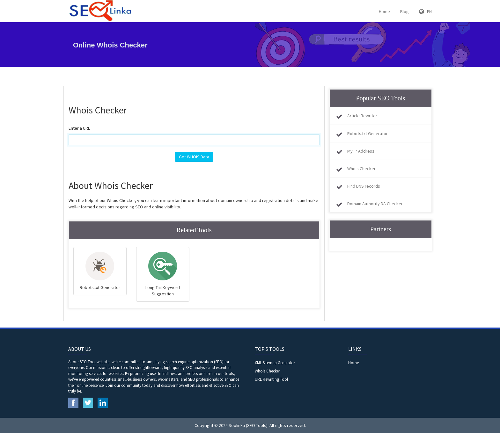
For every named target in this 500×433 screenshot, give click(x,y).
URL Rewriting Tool (271, 379)
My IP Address (360, 151)
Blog (404, 11)
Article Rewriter (362, 116)
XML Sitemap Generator (275, 362)
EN (425, 11)
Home (384, 11)
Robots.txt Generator (367, 133)
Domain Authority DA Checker (375, 203)
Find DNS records (363, 186)
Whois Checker (361, 168)
